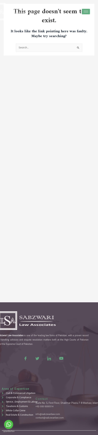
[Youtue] (52, 358)
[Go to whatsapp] (8, 424)
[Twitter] (28, 358)
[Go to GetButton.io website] (8, 431)
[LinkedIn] (40, 358)
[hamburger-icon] (86, 11)
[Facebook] (16, 358)
